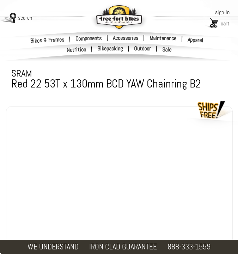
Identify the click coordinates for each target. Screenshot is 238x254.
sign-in (222, 12)
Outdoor (142, 49)
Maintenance (162, 38)
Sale (167, 50)
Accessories (125, 38)
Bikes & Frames (47, 40)
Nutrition (76, 50)
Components (88, 38)
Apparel (195, 40)
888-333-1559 (188, 247)
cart (225, 23)
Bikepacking (110, 49)
